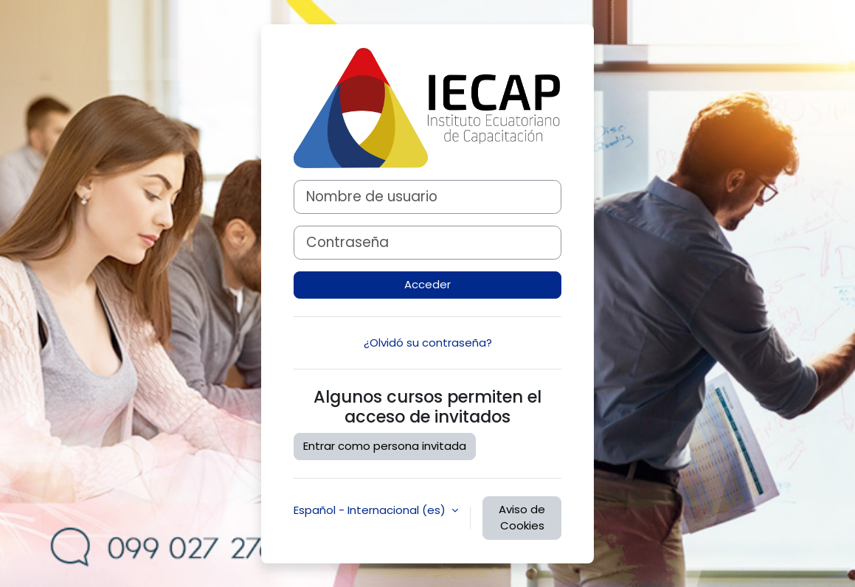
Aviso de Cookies (522, 517)
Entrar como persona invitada (384, 446)
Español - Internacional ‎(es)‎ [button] (371, 510)
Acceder (427, 284)
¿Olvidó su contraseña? (428, 342)
